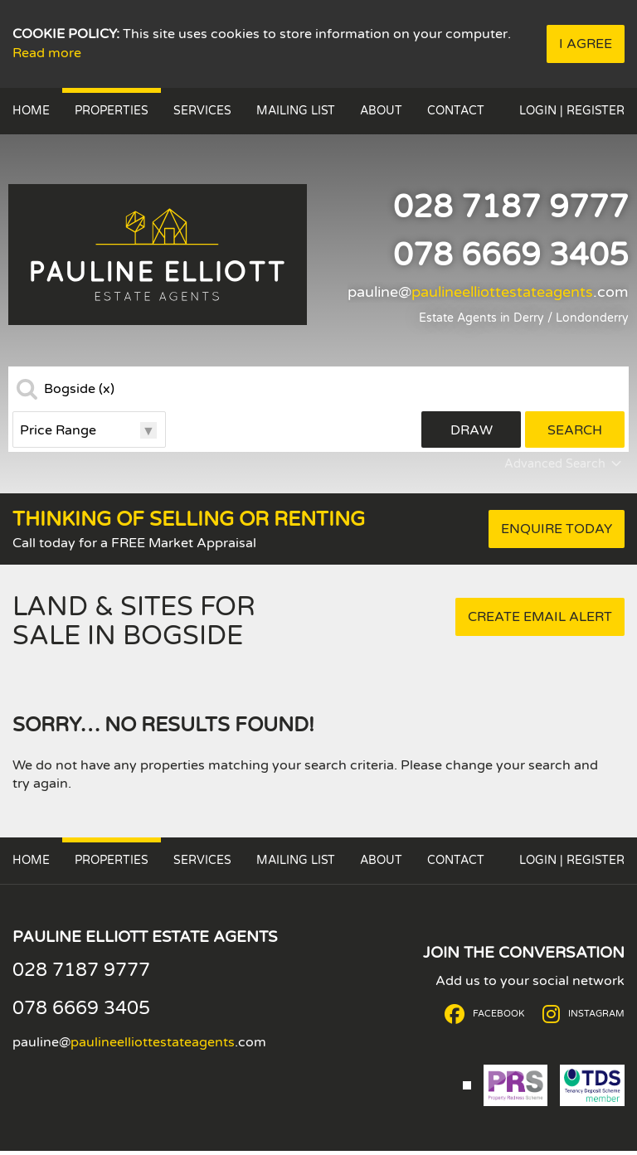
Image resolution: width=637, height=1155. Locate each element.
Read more (46, 53)
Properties (111, 111)
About (381, 111)
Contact (455, 111)
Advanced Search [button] (564, 464)
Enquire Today (556, 529)
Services (202, 111)
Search (574, 430)
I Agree (585, 44)
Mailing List (295, 111)
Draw (471, 430)
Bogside (79, 389)
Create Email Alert (540, 617)
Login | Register (572, 111)
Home (31, 111)
